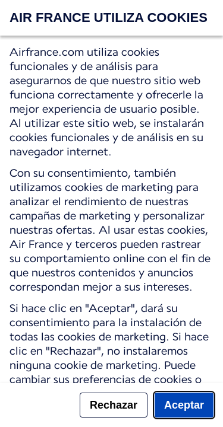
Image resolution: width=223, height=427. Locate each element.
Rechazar (113, 405)
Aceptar (184, 405)
